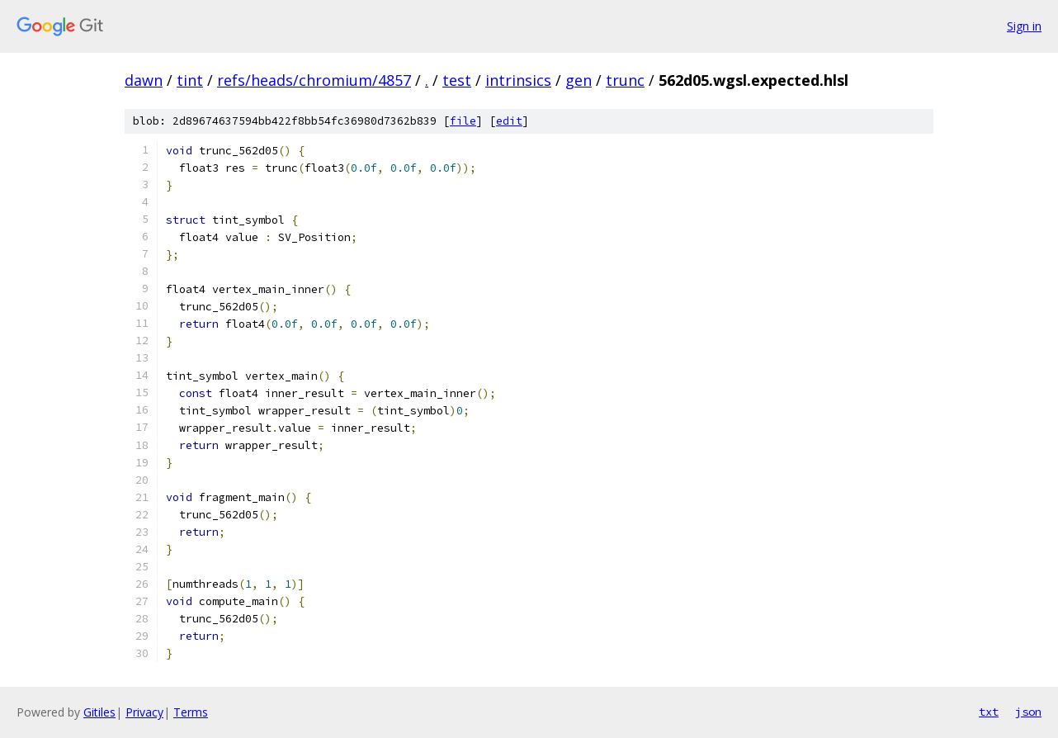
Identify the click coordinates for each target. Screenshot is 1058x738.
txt (989, 711)
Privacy (144, 712)
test (456, 80)
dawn (144, 80)
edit (509, 121)
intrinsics (518, 80)
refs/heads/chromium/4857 (314, 80)
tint (190, 80)
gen (578, 80)
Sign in (1024, 26)
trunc (625, 80)
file (463, 121)
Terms (190, 712)
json (1028, 711)
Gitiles (99, 712)
